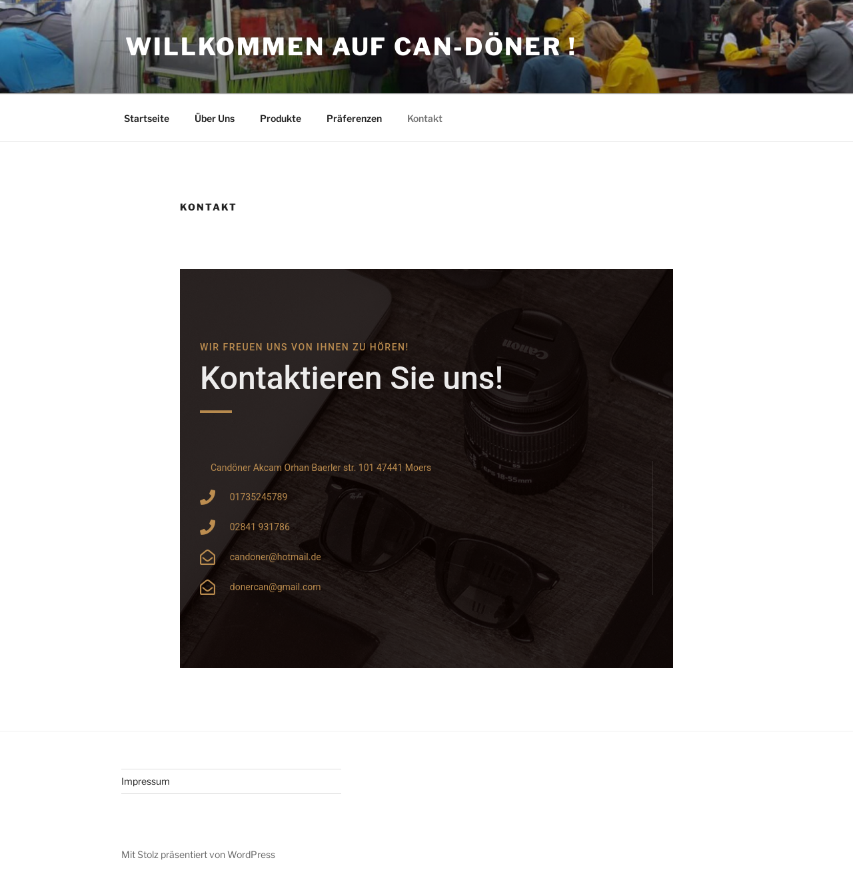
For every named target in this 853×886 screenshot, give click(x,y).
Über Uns (215, 118)
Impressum (145, 781)
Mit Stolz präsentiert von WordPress (198, 854)
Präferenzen (354, 118)
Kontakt (424, 118)
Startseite (146, 118)
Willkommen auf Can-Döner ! (351, 46)
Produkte (280, 118)
